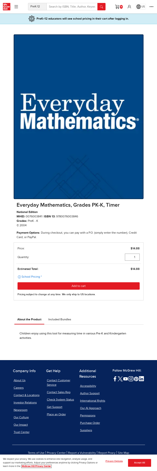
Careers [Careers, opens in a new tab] (19, 387)
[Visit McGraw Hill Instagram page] (130, 378)
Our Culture (21, 417)
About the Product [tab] (29, 319)
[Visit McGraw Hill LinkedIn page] (141, 378)
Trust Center (22, 432)
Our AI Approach (90, 408)
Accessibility (88, 385)
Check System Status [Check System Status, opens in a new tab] (60, 399)
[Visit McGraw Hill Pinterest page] (136, 378)
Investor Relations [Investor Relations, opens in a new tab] (25, 402)
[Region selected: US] (140, 7)
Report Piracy (106, 452)
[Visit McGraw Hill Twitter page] (120, 378)
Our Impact (21, 424)
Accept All (139, 463)
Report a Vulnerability (82, 452)
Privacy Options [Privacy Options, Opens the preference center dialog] (114, 461)
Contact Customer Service (58, 382)
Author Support (90, 393)
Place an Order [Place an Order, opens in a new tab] (56, 414)
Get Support (54, 407)
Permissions (87, 415)
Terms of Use (36, 452)
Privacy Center (56, 452)
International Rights (92, 400)
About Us (19, 380)
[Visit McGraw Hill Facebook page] (115, 378)
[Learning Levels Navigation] (16, 7)
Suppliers (86, 430)
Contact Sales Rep (58, 392)
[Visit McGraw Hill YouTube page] (125, 378)
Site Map (123, 452)
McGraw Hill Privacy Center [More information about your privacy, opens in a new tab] (36, 466)
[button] (129, 6)
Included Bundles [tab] (59, 319)
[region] (78, 463)
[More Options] (151, 6)
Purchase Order (90, 422)
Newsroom (20, 410)
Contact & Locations (26, 395)
